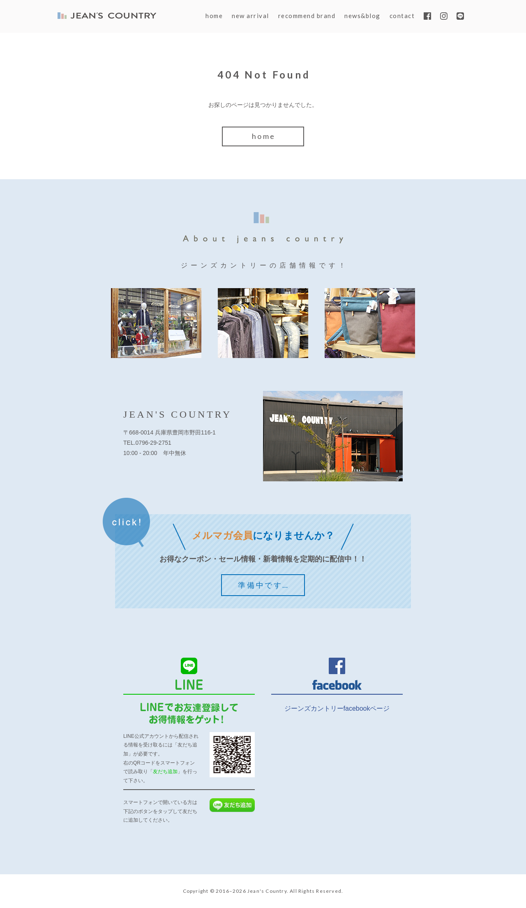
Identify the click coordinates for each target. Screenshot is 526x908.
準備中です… (263, 584)
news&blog (362, 15)
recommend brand (307, 15)
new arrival (250, 15)
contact (402, 15)
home (214, 15)
